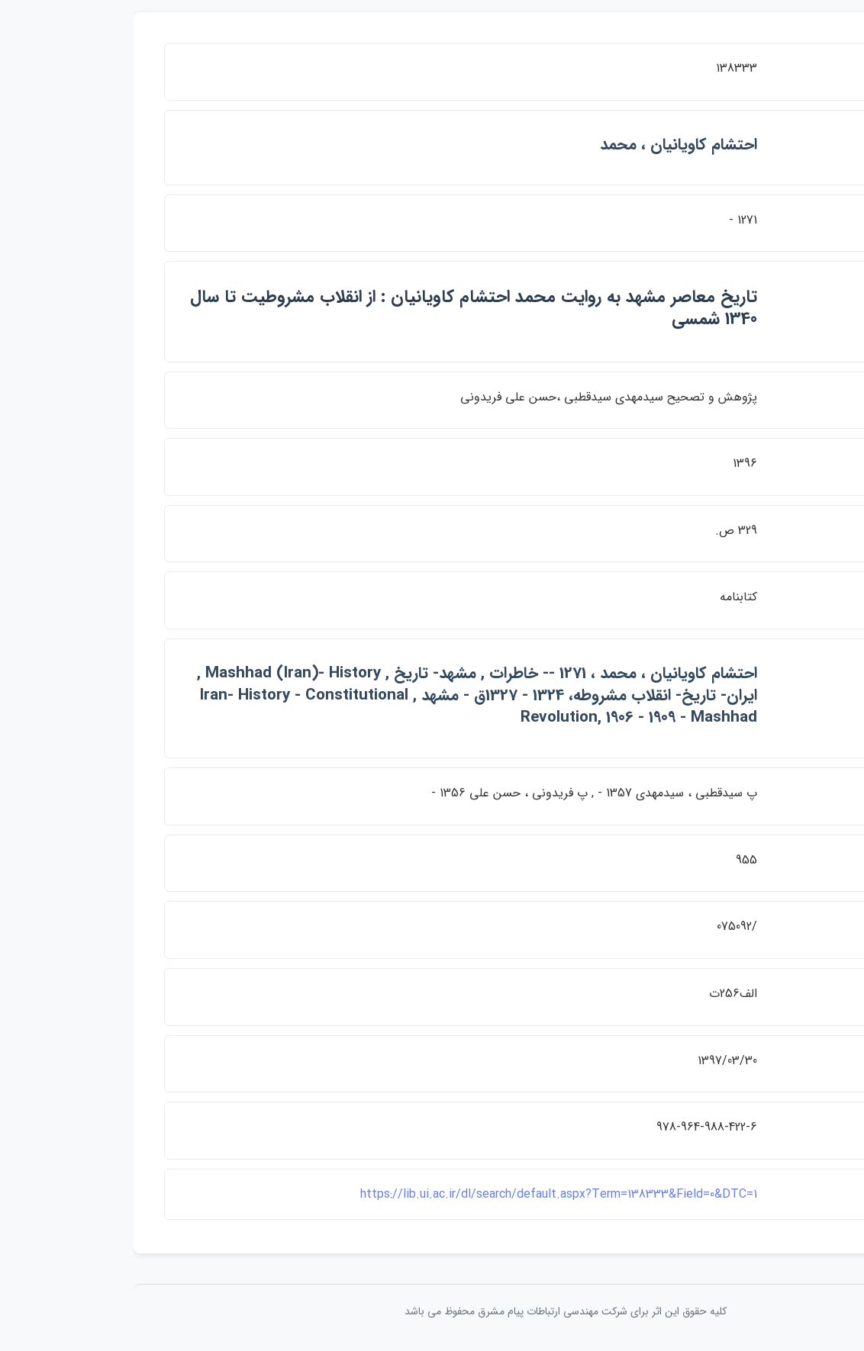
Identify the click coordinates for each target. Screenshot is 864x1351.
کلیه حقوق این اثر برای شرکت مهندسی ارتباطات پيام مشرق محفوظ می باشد (432, 1311)
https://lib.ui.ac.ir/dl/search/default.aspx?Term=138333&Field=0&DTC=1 (425, 1194)
